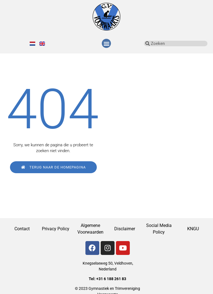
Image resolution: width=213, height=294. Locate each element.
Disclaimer (124, 228)
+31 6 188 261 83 (111, 279)
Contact (22, 228)
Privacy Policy (56, 228)
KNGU (193, 228)
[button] (106, 43)
